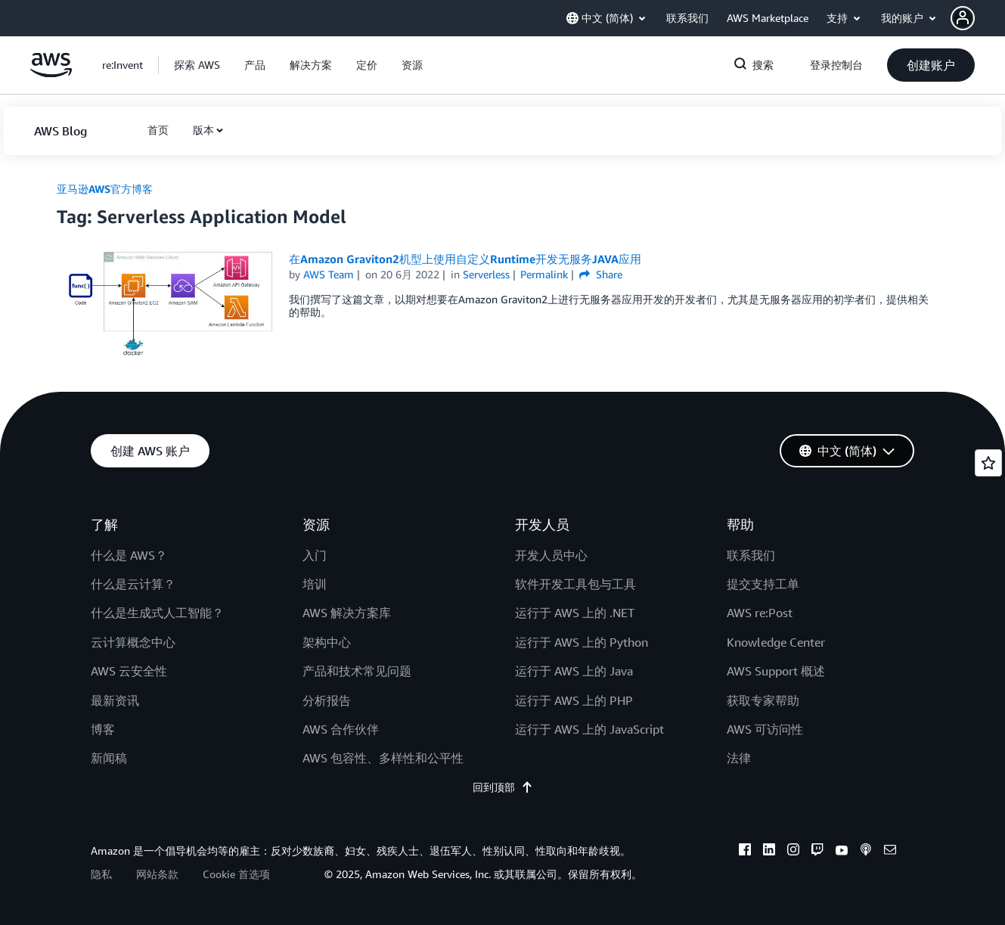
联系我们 (751, 555)
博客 (103, 729)
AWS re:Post (760, 612)
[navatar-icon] (963, 18)
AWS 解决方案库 (346, 612)
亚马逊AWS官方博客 (105, 188)
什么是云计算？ (133, 583)
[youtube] (842, 851)
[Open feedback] (988, 462)
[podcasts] (866, 851)
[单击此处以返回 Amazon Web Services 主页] (51, 73)
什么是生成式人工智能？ (157, 612)
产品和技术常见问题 (356, 670)
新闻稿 (109, 757)
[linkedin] (769, 851)
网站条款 (157, 874)
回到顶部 (503, 787)
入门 (314, 555)
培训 (314, 583)
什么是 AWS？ (129, 555)
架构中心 (326, 642)
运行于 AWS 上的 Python (581, 642)
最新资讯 (115, 700)
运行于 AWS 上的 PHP (574, 700)
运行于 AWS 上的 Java (574, 670)
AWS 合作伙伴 (340, 729)
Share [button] (600, 274)
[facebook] (745, 851)
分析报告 (326, 700)
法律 (739, 757)
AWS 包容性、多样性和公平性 (383, 757)
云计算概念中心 (133, 642)
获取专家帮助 (763, 700)
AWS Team (328, 274)
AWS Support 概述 (776, 670)
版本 (203, 129)
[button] (978, 18)
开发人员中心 (551, 555)
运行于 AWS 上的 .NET (574, 612)
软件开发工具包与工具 (575, 583)
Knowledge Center (776, 642)
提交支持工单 (763, 583)
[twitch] (817, 851)
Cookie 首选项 (236, 874)
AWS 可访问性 (765, 729)
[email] (890, 851)
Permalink (544, 274)
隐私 (101, 874)
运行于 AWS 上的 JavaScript (589, 729)
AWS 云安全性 (129, 670)
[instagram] (793, 851)
